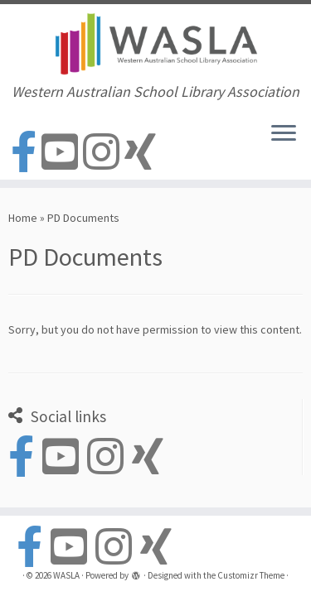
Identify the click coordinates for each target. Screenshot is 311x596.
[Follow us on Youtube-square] (62, 153)
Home (22, 217)
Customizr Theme (250, 575)
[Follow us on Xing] (142, 153)
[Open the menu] (283, 135)
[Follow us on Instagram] (103, 153)
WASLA (66, 575)
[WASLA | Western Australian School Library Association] (155, 43)
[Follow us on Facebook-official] (26, 153)
